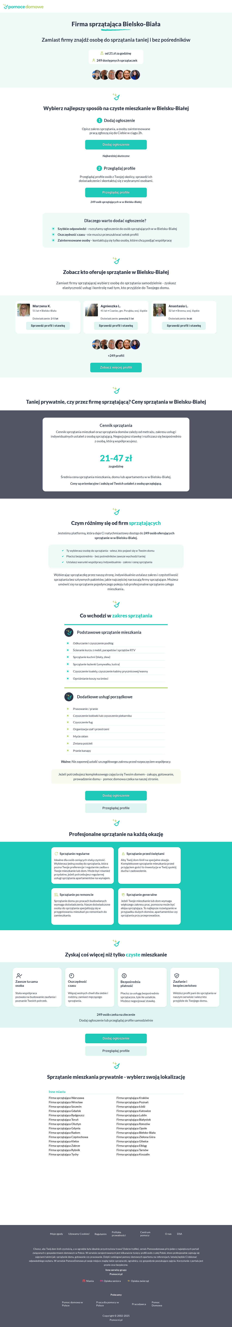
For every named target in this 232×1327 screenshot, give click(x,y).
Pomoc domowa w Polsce (72, 1304)
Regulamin (101, 1234)
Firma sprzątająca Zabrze (64, 1145)
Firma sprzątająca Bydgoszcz (66, 1115)
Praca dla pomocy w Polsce (107, 1304)
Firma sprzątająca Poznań (132, 1102)
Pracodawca (139, 1304)
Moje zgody (56, 1233)
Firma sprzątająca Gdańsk (65, 1110)
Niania (90, 1280)
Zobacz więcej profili (116, 367)
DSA (179, 1233)
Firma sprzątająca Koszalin (133, 1154)
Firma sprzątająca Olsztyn (65, 1124)
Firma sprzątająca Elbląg (132, 1145)
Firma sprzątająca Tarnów (132, 1150)
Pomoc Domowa (157, 1304)
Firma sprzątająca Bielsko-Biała (136, 1132)
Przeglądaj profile (116, 192)
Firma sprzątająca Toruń (63, 1119)
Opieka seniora (112, 1280)
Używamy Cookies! (79, 1233)
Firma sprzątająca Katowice (134, 1110)
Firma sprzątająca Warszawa (66, 1097)
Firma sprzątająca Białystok (134, 1119)
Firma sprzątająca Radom (64, 1132)
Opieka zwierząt (140, 1280)
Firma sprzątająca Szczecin (65, 1106)
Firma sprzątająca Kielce (64, 1141)
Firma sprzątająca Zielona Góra (136, 1137)
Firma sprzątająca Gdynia (64, 1128)
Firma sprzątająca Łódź (131, 1106)
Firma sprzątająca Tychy (63, 1154)
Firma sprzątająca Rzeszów (133, 1124)
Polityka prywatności (119, 1234)
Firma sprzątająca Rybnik (64, 1150)
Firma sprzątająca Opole (132, 1128)
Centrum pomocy (145, 1234)
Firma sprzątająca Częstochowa (68, 1137)
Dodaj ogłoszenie (116, 144)
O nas (168, 1233)
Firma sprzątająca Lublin (132, 1115)
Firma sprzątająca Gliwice (132, 1141)
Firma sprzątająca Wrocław (66, 1102)
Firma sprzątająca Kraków (133, 1097)
